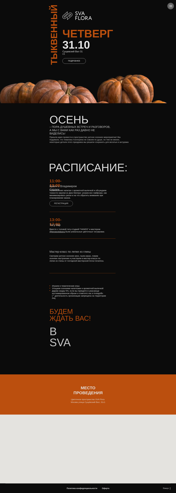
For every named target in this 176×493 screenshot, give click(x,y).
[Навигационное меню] (170, 6)
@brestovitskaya (57, 231)
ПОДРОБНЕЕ (74, 61)
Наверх (166, 488)
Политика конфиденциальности (82, 488)
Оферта (105, 488)
